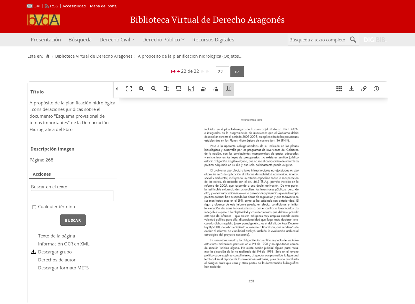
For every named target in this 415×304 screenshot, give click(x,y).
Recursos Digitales (213, 39)
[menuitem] (46, 39)
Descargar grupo (55, 252)
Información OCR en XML (63, 244)
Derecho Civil (115, 39)
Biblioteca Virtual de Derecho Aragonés (94, 56)
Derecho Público (161, 39)
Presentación (46, 39)
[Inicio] (48, 56)
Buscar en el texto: (50, 187)
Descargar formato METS (63, 268)
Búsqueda (80, 39)
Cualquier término (56, 206)
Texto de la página (56, 236)
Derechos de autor (57, 260)
